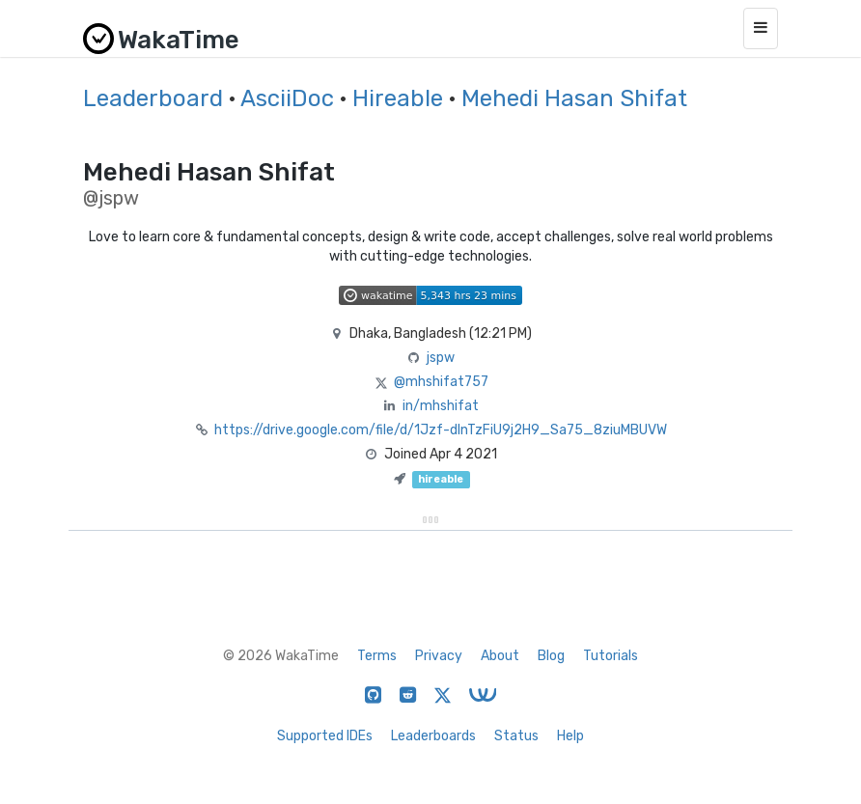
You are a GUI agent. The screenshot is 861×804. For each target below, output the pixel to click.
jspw (441, 357)
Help (570, 736)
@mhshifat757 (441, 382)
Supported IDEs (325, 736)
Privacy (438, 656)
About (500, 656)
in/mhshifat (441, 406)
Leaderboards (433, 736)
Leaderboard (153, 98)
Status (516, 736)
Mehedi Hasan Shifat (574, 98)
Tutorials (610, 656)
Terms (377, 656)
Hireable (397, 98)
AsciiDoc (287, 98)
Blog (551, 656)
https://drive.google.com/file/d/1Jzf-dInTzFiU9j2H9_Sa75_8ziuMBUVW (440, 430)
